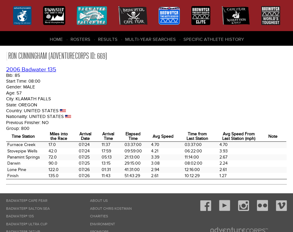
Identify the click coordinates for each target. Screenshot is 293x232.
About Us (99, 201)
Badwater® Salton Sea (28, 209)
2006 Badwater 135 (31, 69)
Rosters (80, 39)
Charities (99, 216)
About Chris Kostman (111, 209)
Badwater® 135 (20, 216)
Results (108, 39)
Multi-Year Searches (150, 39)
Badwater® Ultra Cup (26, 224)
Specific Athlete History (213, 39)
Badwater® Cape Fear (26, 201)
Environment (102, 224)
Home (56, 39)
